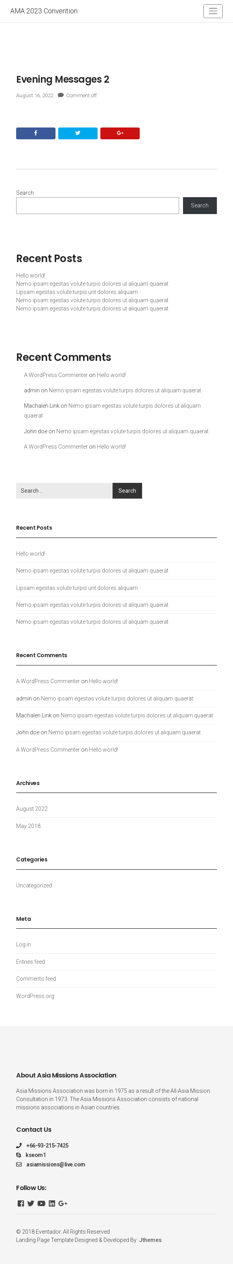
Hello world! (30, 275)
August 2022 (32, 809)
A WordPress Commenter (56, 375)
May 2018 (28, 826)
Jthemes (150, 1240)
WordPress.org (35, 996)
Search (25, 193)
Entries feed (30, 962)
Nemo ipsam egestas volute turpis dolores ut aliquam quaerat (92, 284)
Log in (23, 944)
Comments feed (36, 979)
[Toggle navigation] (213, 11)
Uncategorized (34, 885)
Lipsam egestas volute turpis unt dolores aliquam (77, 292)
